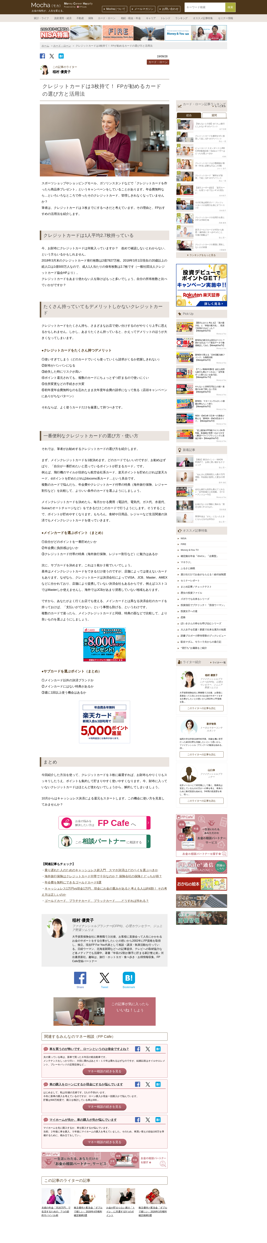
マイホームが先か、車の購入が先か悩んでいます (83, 1120)
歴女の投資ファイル (192, 586)
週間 (214, 115)
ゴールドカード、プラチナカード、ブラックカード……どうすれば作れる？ (97, 901)
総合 (189, 115)
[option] (71, 32)
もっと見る (220, 106)
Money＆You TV (190, 544)
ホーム (45, 45)
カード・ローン (106, 18)
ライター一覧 (219, 654)
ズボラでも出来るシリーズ (195, 592)
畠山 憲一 (222, 235)
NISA (184, 533)
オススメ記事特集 (203, 18)
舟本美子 (222, 208)
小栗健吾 (222, 247)
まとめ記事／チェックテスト (196, 580)
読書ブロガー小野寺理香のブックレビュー (203, 628)
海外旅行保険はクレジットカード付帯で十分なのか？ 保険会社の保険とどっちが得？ (103, 876)
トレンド (165, 18)
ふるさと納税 (188, 562)
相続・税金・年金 (131, 18)
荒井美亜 (222, 505)
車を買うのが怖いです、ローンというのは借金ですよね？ (89, 1049)
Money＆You (221, 331)
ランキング (181, 18)
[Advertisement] (201, 75)
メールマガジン (143, 8)
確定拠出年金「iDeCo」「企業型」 (200, 550)
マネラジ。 (187, 556)
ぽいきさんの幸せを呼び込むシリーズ (201, 616)
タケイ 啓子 (221, 167)
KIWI (224, 156)
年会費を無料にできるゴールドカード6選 (73, 882)
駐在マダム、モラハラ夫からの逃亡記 (201, 634)
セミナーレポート (190, 574)
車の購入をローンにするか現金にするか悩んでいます (86, 1084)
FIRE (184, 539)
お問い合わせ (170, 8)
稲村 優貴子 (201, 674)
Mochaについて (115, 8)
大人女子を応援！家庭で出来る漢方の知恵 (203, 622)
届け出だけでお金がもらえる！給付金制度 (203, 568)
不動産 (80, 18)
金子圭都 (222, 129)
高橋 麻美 (222, 220)
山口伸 (201, 766)
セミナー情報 (225, 18)
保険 (90, 18)
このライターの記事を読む (201, 700)
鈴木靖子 (222, 194)
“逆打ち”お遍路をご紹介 (194, 640)
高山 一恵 (222, 141)
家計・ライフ (41, 18)
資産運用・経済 (63, 18)
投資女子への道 (189, 604)
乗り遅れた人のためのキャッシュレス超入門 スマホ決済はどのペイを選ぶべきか (101, 870)
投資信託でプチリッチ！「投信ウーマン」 (203, 598)
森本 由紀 (222, 479)
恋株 (183, 610)
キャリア (151, 18)
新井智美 (201, 720)
